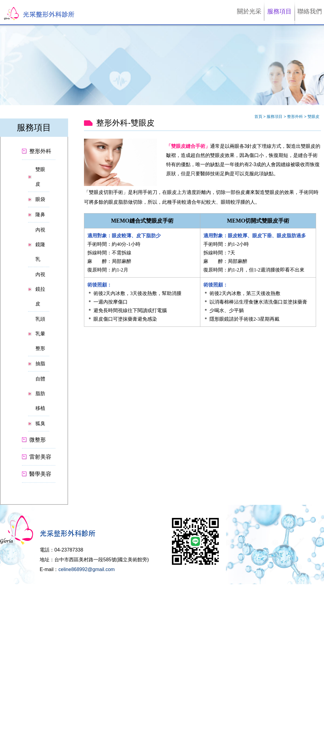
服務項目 (279, 11)
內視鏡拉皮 (40, 289)
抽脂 (40, 363)
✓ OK (143, 729)
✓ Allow (7, 598)
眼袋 (40, 199)
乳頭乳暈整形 (40, 333)
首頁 (258, 116)
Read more (12, 637)
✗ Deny (7, 604)
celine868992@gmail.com (86, 569)
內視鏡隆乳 (40, 244)
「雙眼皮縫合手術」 (188, 146)
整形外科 (295, 116)
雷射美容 (40, 457)
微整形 (37, 440)
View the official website (46, 637)
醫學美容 (40, 474)
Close (5, 587)
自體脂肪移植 (40, 393)
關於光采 (249, 11)
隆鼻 (40, 214)
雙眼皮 (40, 177)
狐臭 (40, 423)
